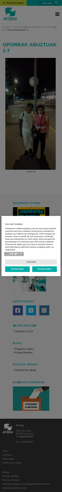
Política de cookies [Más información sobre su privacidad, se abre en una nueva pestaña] (14, 254)
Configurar (31, 262)
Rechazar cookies (45, 269)
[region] (30, 246)
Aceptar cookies (17, 269)
